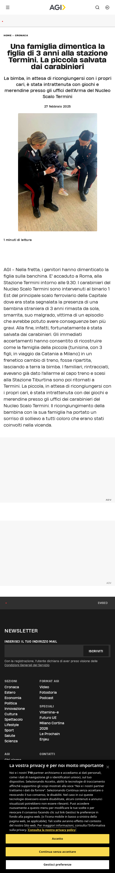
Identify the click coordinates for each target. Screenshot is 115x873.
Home (8, 35)
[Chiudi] (108, 767)
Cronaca (21, 35)
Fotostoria (48, 692)
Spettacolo (14, 719)
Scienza (11, 741)
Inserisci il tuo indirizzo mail (31, 641)
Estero (10, 692)
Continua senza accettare (57, 852)
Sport (9, 730)
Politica (11, 703)
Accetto (57, 839)
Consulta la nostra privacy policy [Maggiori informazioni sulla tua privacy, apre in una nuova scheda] (52, 830)
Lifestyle (12, 725)
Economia (13, 698)
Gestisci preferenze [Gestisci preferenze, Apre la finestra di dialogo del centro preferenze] (58, 864)
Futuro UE (48, 718)
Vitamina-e (49, 712)
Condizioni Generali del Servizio (27, 665)
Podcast (46, 698)
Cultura (11, 714)
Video (44, 687)
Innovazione (15, 708)
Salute (10, 736)
